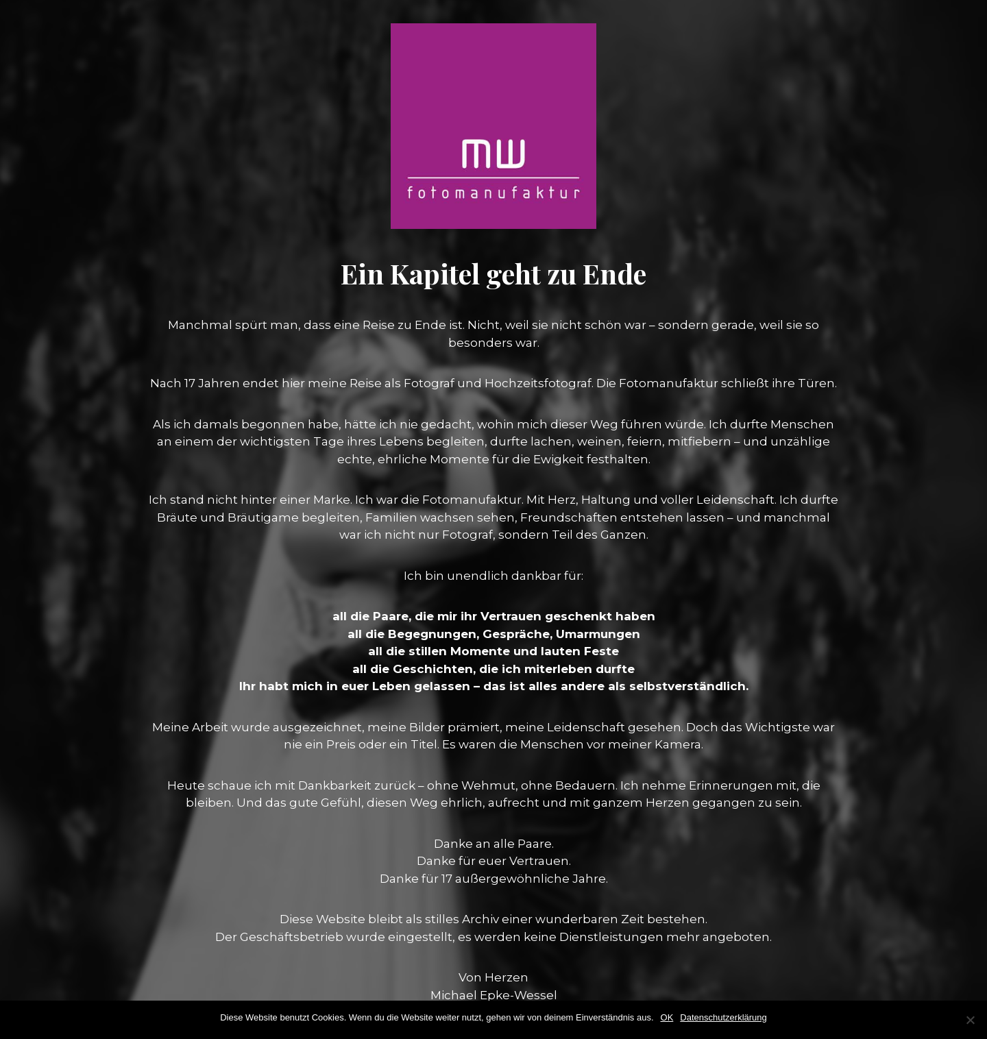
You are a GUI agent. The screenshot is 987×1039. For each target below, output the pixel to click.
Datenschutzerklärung (723, 1017)
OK (667, 1017)
